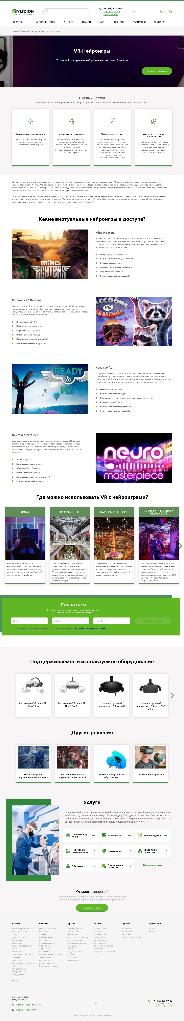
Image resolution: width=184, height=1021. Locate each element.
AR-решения (44, 949)
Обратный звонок (111, 11)
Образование (73, 931)
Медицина (71, 946)
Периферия (17, 960)
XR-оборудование (20, 931)
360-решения (45, 957)
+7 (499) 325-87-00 (113, 8)
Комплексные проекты (132, 937)
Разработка (99, 931)
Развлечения (72, 960)
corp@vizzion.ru (110, 14)
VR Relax (43, 934)
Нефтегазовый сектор (76, 943)
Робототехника (19, 937)
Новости (153, 931)
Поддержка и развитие (104, 952)
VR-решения (44, 946)
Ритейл (70, 949)
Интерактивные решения (50, 954)
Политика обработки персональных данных (92, 1015)
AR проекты (127, 931)
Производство (100, 934)
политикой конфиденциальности (90, 629)
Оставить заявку (157, 71)
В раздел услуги (152, 865)
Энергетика (72, 934)
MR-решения (45, 952)
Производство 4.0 (74, 929)
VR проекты (127, 929)
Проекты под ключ (102, 929)
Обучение (98, 949)
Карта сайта (17, 980)
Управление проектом (104, 946)
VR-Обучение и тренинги (150, 774)
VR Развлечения (19, 969)
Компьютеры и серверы (22, 929)
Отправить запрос (92, 908)
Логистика (71, 957)
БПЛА (14, 934)
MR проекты (127, 934)
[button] (180, 545)
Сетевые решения (47, 943)
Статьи (152, 929)
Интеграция (99, 943)
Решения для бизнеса (49, 966)
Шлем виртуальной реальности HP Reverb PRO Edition (150, 706)
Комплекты (17, 952)
